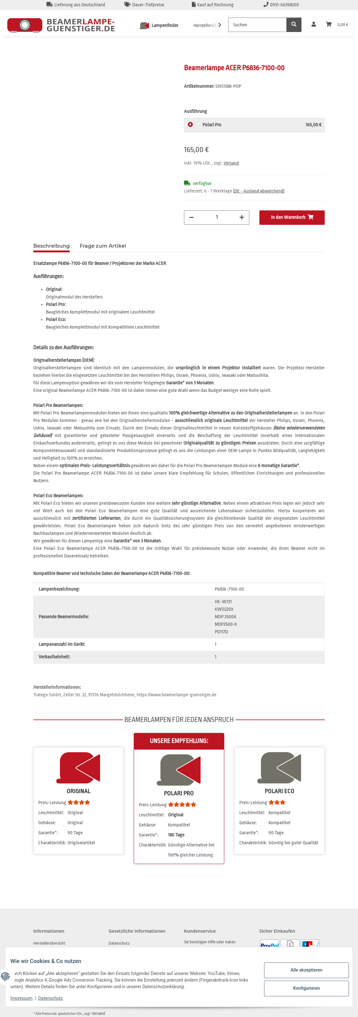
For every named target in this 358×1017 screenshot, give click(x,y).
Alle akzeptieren (301, 970)
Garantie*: (48, 832)
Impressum (26, 998)
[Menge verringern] (191, 217)
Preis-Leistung (52, 802)
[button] (313, 24)
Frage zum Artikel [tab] (103, 246)
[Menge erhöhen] (242, 217)
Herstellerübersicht (49, 943)
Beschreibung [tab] (51, 246)
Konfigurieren (301, 987)
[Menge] (216, 217)
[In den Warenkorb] (38, 59)
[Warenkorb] (337, 24)
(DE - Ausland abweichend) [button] (259, 191)
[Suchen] (257, 25)
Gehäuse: (47, 822)
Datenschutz (55, 998)
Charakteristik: (52, 843)
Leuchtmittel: (51, 812)
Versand (231, 163)
